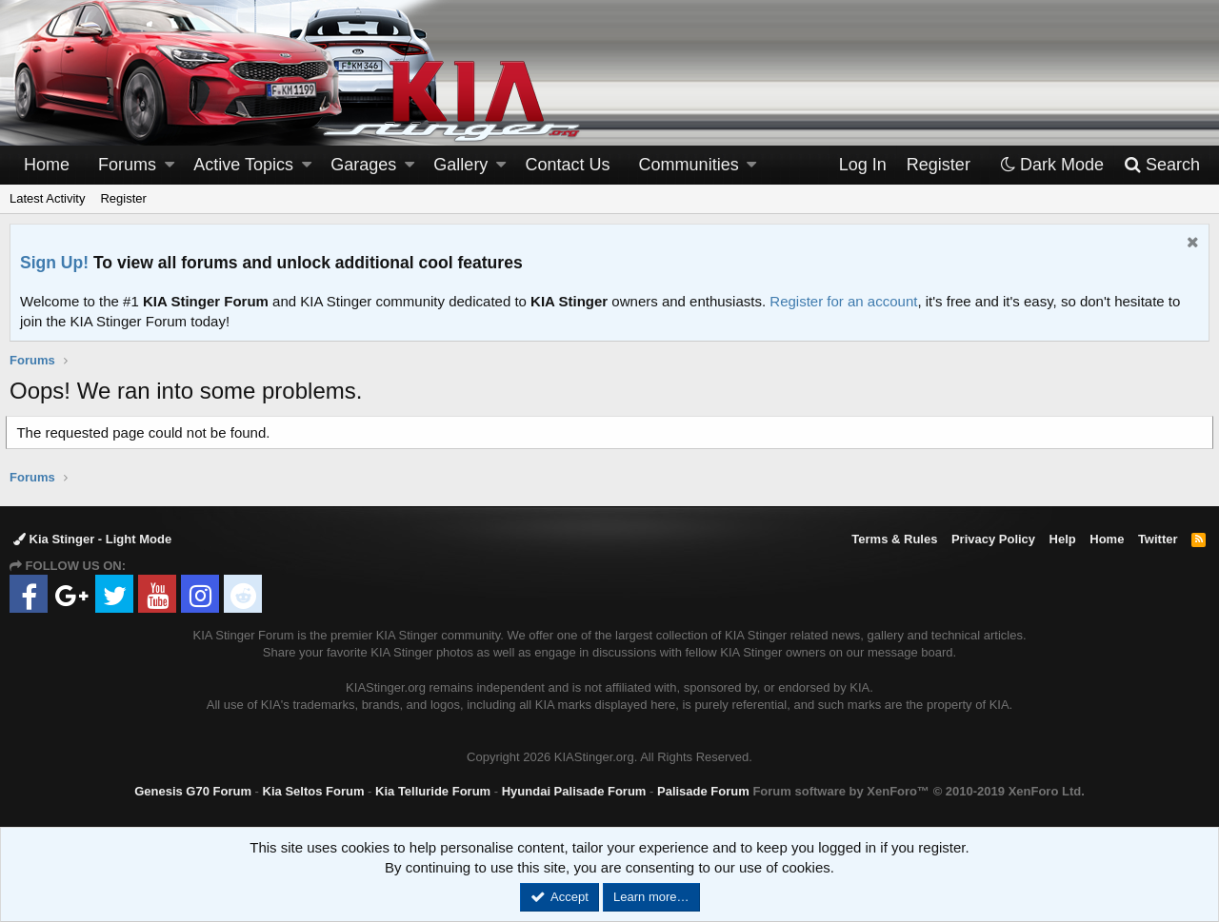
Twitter (1158, 539)
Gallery (460, 164)
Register (123, 198)
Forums (127, 164)
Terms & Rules (894, 539)
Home (47, 164)
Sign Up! (54, 262)
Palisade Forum (703, 791)
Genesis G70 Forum (192, 791)
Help (1062, 539)
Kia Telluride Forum (432, 791)
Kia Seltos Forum (314, 791)
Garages (363, 164)
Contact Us (568, 164)
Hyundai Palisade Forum (574, 791)
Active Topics (243, 164)
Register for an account (843, 301)
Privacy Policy (993, 539)
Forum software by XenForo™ (918, 791)
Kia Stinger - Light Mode (92, 539)
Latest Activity (47, 198)
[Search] (1161, 165)
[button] (169, 165)
